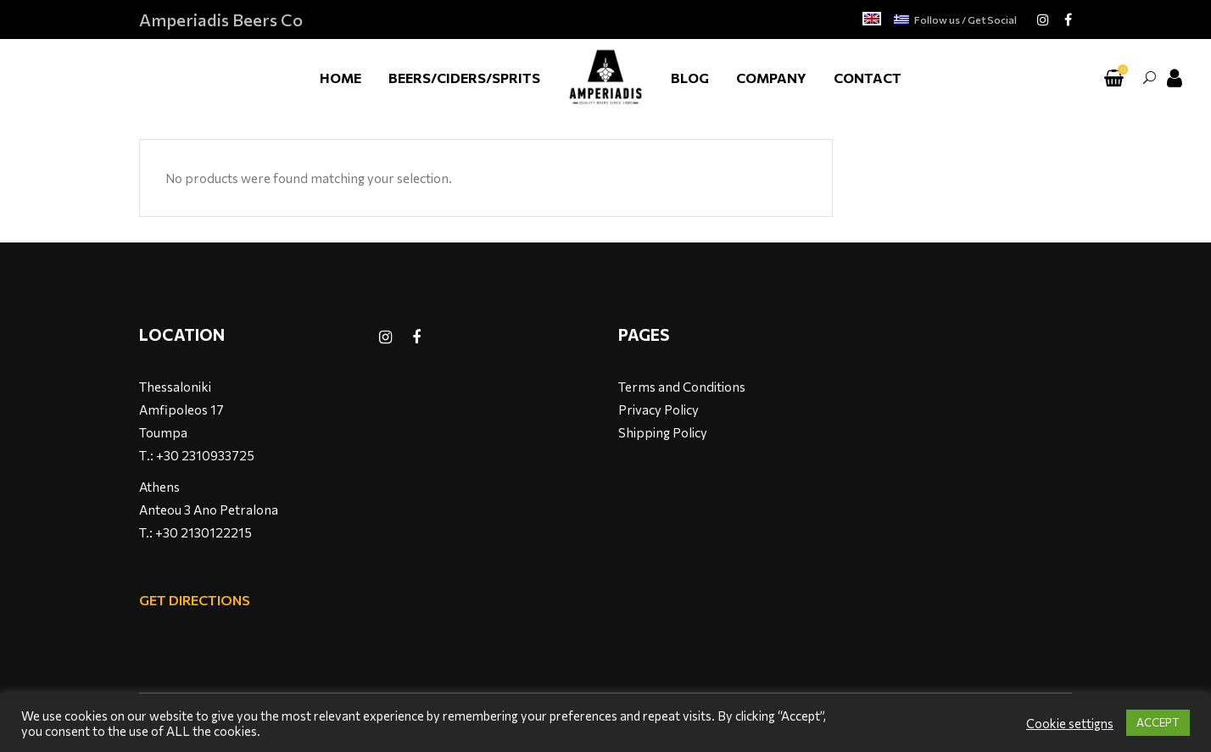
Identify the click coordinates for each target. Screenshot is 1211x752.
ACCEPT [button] (1158, 722)
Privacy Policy (658, 409)
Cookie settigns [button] (1069, 723)
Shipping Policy (662, 432)
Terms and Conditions (681, 386)
